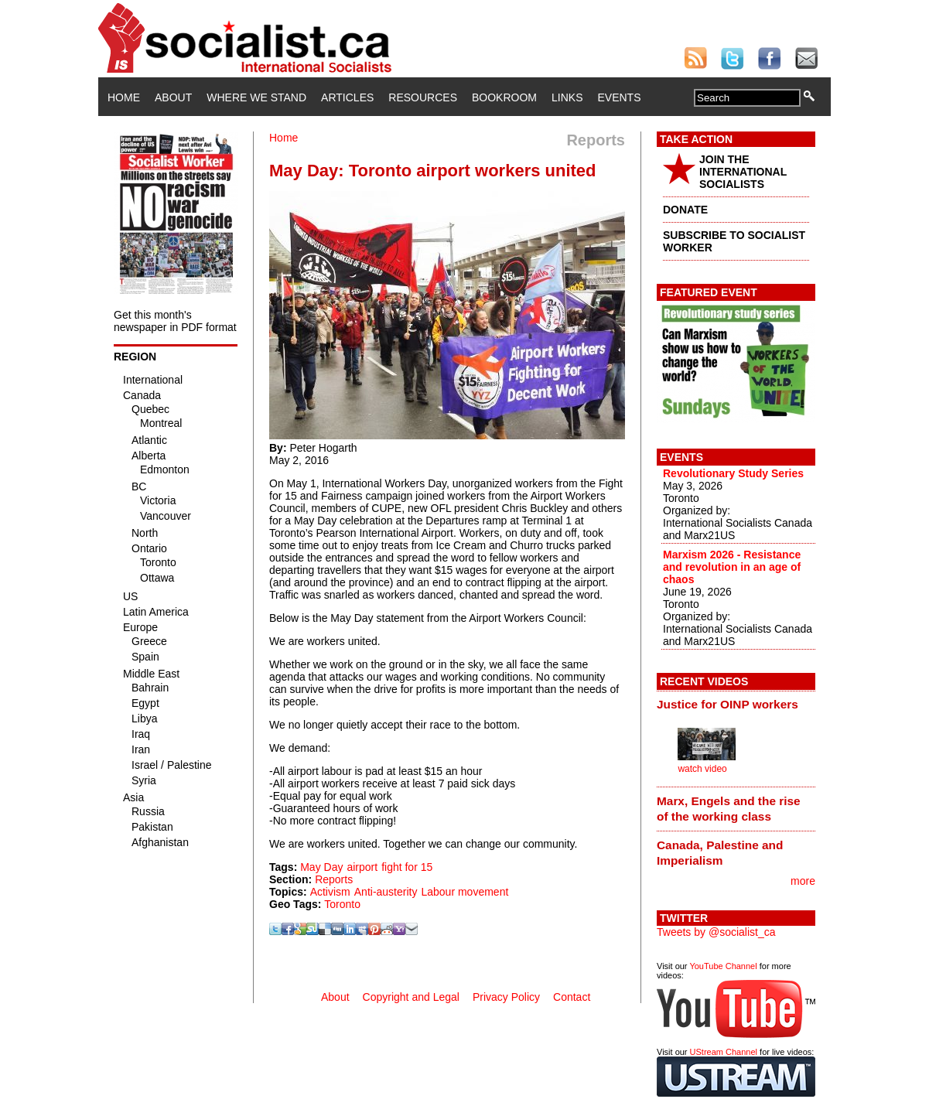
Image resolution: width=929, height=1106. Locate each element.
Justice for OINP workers (727, 704)
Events (618, 97)
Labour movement (464, 892)
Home (124, 97)
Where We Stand (256, 97)
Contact (571, 997)
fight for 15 (406, 867)
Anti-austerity (386, 892)
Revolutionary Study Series (733, 473)
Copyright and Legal (411, 997)
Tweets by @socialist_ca (716, 932)
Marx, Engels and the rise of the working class (729, 808)
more (803, 881)
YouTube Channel (723, 966)
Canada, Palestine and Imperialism (720, 852)
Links (567, 97)
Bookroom (504, 97)
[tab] (736, 705)
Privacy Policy (506, 997)
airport (362, 867)
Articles (347, 97)
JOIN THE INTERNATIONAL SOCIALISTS (743, 171)
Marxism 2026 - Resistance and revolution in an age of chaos (732, 566)
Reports (334, 879)
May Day (321, 867)
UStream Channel (723, 1052)
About (173, 97)
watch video (702, 768)
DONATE (685, 209)
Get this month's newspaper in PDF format (175, 321)
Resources (422, 97)
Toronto (342, 904)
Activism (330, 892)
